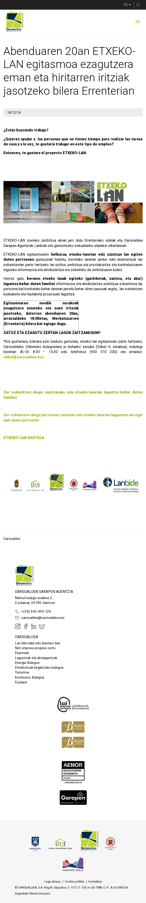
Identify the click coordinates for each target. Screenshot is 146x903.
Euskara (21, 682)
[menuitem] (52, 882)
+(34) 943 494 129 (33, 611)
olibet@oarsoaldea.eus (23, 357)
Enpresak (22, 653)
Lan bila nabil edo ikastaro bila (37, 643)
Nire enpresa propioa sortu (35, 648)
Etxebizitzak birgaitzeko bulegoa (39, 667)
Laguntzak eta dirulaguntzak (36, 658)
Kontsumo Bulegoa (29, 677)
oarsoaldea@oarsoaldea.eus (40, 617)
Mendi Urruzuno (39, 893)
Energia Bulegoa (27, 663)
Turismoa (22, 672)
